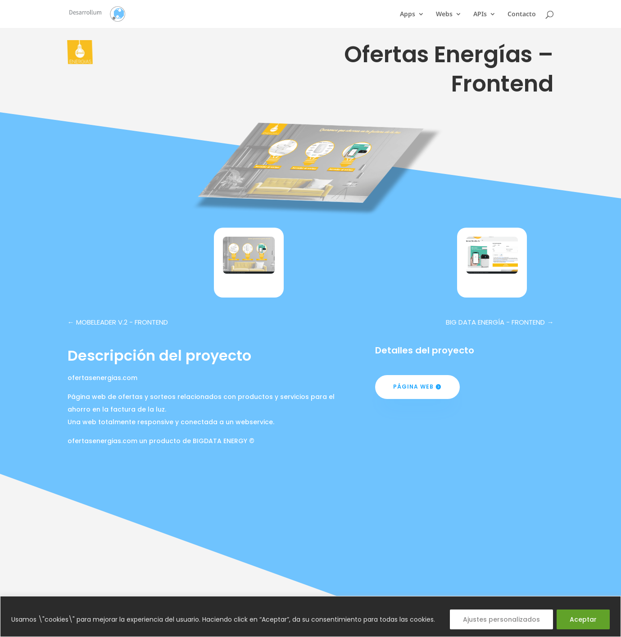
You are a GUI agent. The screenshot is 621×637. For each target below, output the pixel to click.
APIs (480, 14)
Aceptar (583, 619)
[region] (310, 616)
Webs (444, 14)
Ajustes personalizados (501, 619)
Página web (413, 386)
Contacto (522, 14)
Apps (407, 14)
